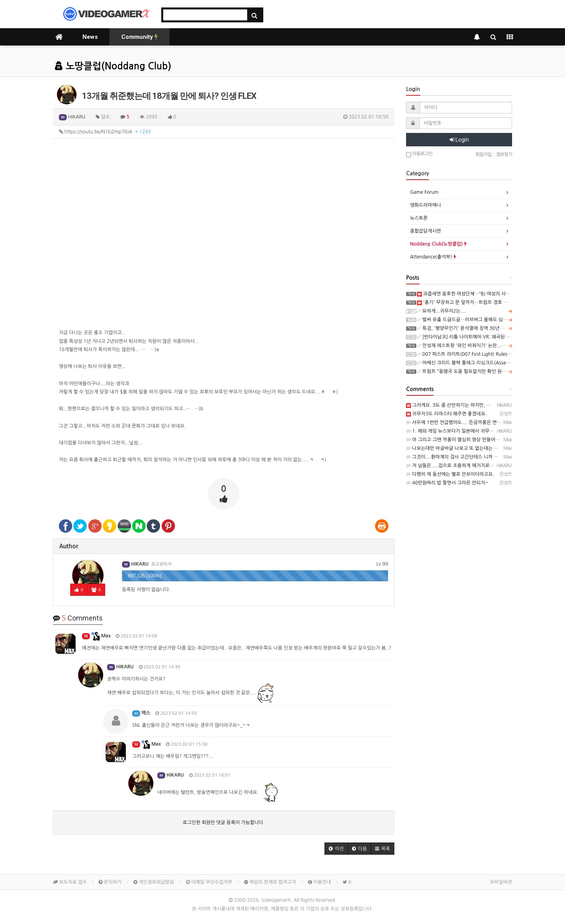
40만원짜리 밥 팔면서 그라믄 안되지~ (447, 482)
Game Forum (424, 192)
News (90, 36)
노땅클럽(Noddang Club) (113, 66)
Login (459, 139)
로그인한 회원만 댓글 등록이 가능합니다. (224, 822)
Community (139, 36)
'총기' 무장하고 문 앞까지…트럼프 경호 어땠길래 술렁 (474, 302)
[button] (336, 849)
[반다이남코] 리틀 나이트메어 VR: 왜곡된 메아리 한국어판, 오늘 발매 (488, 337)
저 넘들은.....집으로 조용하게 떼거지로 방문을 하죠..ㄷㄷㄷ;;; (470, 465)
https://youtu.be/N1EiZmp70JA (105, 131)
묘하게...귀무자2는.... (441, 311)
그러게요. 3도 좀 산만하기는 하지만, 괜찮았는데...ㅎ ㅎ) (465, 405)
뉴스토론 (419, 218)
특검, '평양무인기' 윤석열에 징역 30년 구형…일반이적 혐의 (479, 328)
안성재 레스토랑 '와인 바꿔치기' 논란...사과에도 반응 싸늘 (478, 345)
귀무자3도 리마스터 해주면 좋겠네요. (446, 413)
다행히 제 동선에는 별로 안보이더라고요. (450, 474)
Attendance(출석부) (433, 257)
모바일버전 (501, 882)
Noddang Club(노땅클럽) (438, 244)
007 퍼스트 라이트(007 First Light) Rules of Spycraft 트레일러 (484, 354)
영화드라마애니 (425, 205)
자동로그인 (419, 154)
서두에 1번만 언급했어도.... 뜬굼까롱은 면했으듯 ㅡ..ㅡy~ (467, 422)
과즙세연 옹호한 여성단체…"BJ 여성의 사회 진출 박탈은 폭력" (482, 293)
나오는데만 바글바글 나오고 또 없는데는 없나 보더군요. (464, 448)
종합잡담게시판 (425, 231)
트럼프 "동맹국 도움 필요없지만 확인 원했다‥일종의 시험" (479, 371)
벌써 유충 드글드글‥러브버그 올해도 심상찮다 (466, 319)
